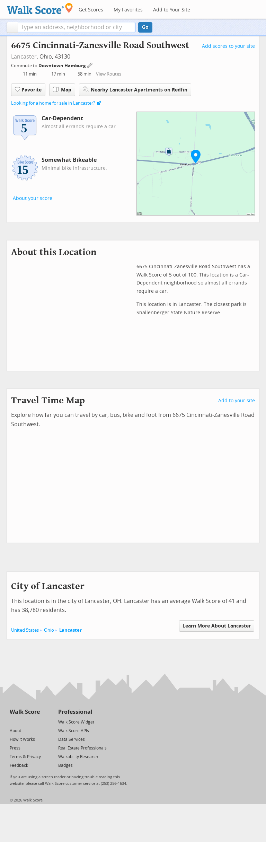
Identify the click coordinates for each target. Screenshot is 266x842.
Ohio (49, 630)
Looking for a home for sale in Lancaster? (53, 103)
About (15, 730)
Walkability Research (78, 756)
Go (145, 27)
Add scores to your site (228, 46)
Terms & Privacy (25, 756)
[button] (12, 27)
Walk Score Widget (76, 722)
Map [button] (62, 90)
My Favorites (128, 10)
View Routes (108, 74)
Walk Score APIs (73, 730)
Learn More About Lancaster (217, 626)
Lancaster (24, 56)
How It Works (22, 739)
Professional (75, 712)
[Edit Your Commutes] (90, 64)
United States (25, 630)
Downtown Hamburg (62, 65)
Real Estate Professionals (82, 748)
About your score (32, 198)
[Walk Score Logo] (40, 8)
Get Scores (91, 10)
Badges (65, 765)
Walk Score (25, 712)
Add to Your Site (171, 10)
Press (15, 748)
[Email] (35, 722)
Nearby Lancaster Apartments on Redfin (135, 89)
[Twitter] (14, 722)
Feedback (19, 765)
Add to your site (236, 401)
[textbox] (77, 27)
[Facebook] (24, 722)
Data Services (71, 739)
